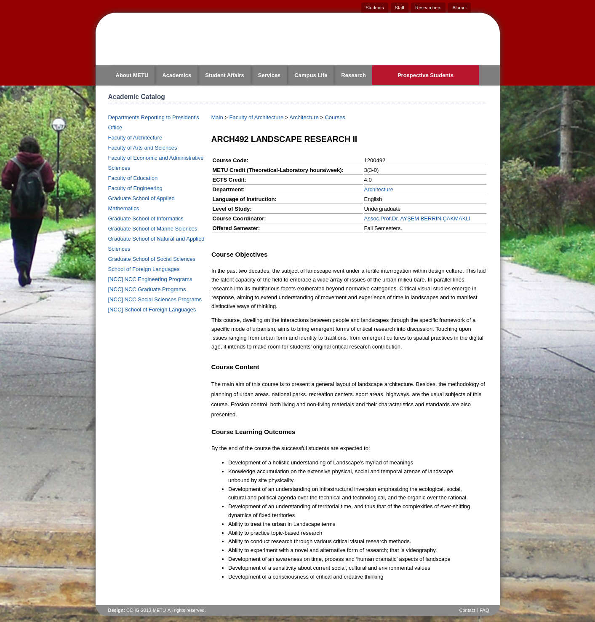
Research (353, 75)
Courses (335, 117)
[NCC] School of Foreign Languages (152, 309)
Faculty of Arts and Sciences (142, 148)
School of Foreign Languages (144, 269)
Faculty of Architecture (135, 137)
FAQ (484, 610)
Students (375, 7)
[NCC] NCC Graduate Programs (147, 289)
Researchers (428, 7)
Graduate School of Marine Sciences (152, 228)
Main (217, 117)
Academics (176, 75)
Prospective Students (426, 75)
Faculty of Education (133, 178)
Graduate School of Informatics (146, 218)
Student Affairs (224, 75)
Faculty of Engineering (135, 188)
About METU (132, 75)
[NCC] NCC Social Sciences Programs (155, 299)
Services (269, 75)
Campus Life (310, 75)
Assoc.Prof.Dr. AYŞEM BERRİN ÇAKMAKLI (417, 218)
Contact (467, 610)
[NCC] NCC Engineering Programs (150, 279)
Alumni (459, 7)
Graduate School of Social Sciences (151, 259)
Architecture (303, 117)
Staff (399, 7)
